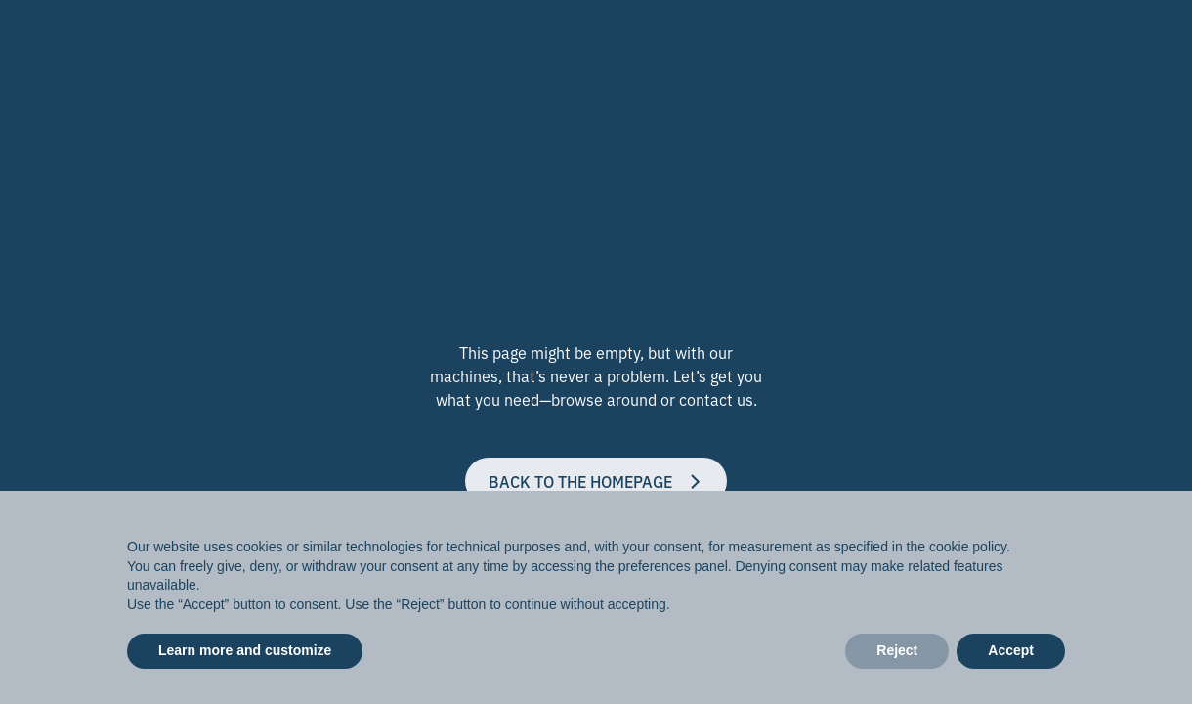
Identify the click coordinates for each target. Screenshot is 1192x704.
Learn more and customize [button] (244, 650)
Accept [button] (1011, 650)
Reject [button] (896, 650)
